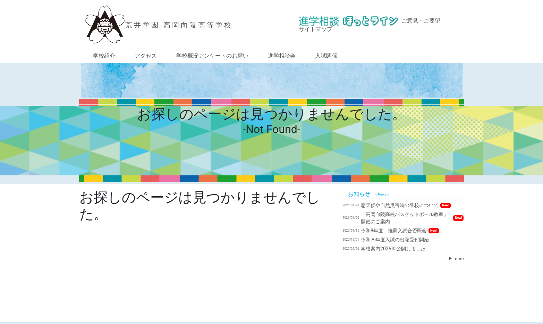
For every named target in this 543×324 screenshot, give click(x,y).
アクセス (146, 55)
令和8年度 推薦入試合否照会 (390, 230)
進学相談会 (282, 55)
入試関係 (326, 55)
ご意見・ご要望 (420, 20)
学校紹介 (104, 55)
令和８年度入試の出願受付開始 (385, 239)
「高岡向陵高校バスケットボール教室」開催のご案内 (403, 217)
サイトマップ (315, 29)
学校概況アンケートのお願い (212, 55)
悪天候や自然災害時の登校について (396, 205)
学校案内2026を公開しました (383, 248)
